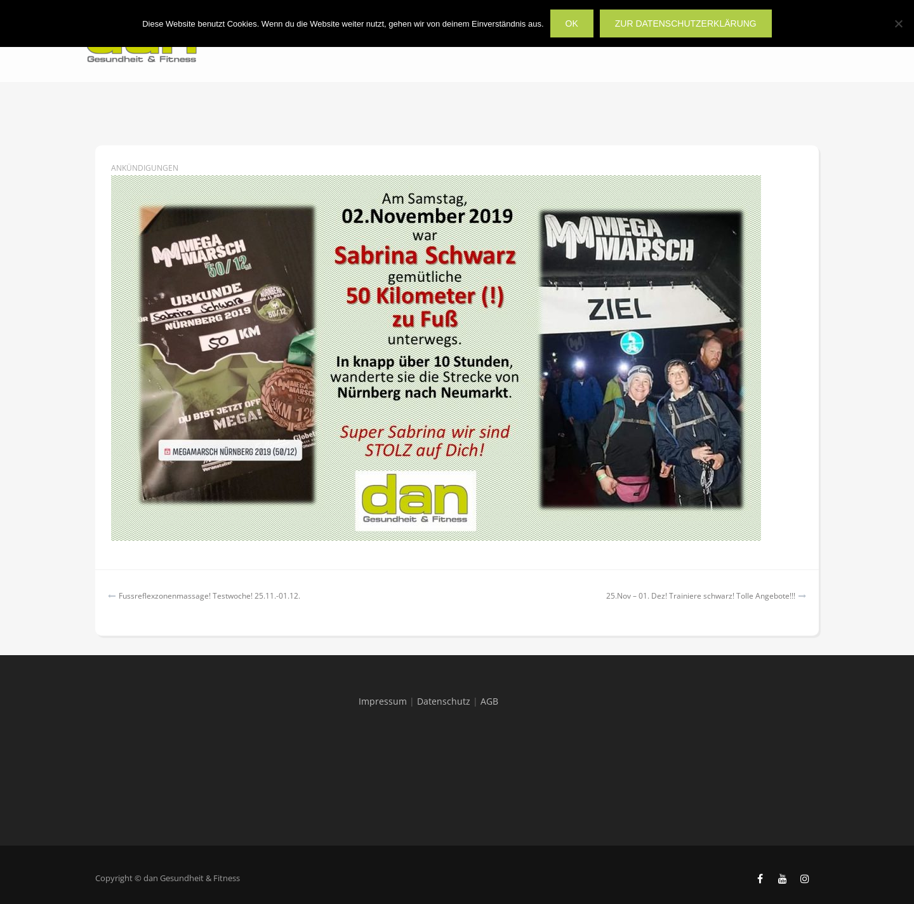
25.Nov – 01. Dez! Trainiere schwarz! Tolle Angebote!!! (700, 595)
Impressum (383, 701)
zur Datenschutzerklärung (686, 23)
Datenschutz (443, 701)
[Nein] (898, 23)
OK (572, 23)
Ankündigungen (144, 168)
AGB (489, 701)
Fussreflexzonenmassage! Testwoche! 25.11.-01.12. (209, 595)
